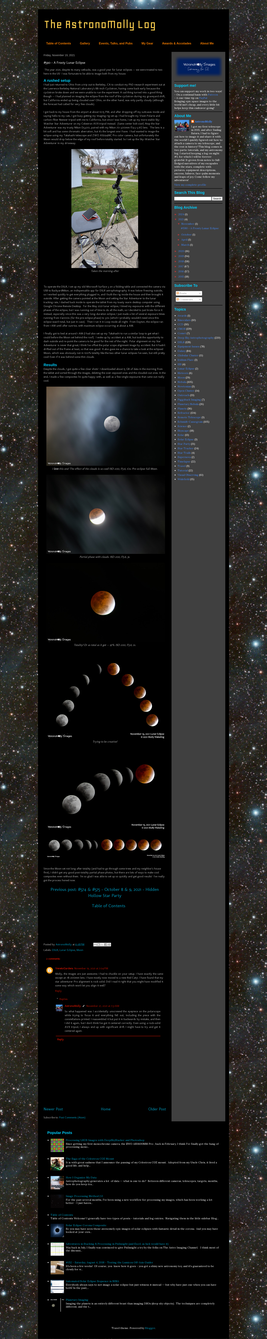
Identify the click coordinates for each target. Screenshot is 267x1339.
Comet (182, 333)
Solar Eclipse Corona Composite (86, 1225)
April (184, 239)
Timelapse (184, 461)
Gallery (85, 43)
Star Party (184, 444)
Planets (182, 408)
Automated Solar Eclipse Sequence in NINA (92, 1281)
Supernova (184, 457)
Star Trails (184, 452)
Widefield (183, 479)
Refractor (184, 412)
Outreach (183, 395)
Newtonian (184, 386)
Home (106, 1109)
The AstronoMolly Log (100, 24)
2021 (181, 219)
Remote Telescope (189, 417)
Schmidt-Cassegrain (190, 421)
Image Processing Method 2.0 (84, 1196)
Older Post (157, 1109)
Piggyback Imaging (189, 399)
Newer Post (53, 1109)
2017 (181, 266)
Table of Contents (58, 43)
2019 (181, 256)
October (186, 234)
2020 (181, 251)
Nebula (182, 382)
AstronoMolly (73, 1006)
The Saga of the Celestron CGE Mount (90, 1158)
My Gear (147, 43)
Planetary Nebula (188, 404)
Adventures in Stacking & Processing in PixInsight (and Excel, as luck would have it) (117, 1244)
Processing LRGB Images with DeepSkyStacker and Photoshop (105, 1140)
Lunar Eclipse (67, 950)
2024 (181, 214)
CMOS (181, 328)
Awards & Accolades (176, 43)
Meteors (183, 373)
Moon (79, 950)
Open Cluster (186, 390)
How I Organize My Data (81, 1177)
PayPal (203, 98)
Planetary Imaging (77, 1299)
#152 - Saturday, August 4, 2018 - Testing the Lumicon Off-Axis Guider (109, 1262)
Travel (182, 466)
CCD (180, 324)
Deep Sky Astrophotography (196, 337)
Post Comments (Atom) (72, 1117)
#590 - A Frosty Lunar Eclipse (200, 228)
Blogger (150, 1328)
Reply (58, 991)
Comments (185, 299)
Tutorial (183, 470)
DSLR (55, 950)
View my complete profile (190, 184)
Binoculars (184, 320)
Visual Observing (188, 475)
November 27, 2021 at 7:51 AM (102, 1006)
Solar (181, 435)
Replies (64, 999)
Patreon (213, 94)
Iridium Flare (186, 360)
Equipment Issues (189, 346)
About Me (207, 43)
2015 (181, 276)
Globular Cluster (188, 355)
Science (182, 426)
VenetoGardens (64, 968)
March (185, 244)
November (188, 223)
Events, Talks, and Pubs (116, 43)
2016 (181, 271)
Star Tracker (186, 448)
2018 (181, 261)
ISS (180, 364)
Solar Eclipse (186, 439)
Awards (182, 315)
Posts (182, 293)
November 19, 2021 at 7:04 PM (91, 968)
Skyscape (183, 430)
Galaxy (182, 351)
